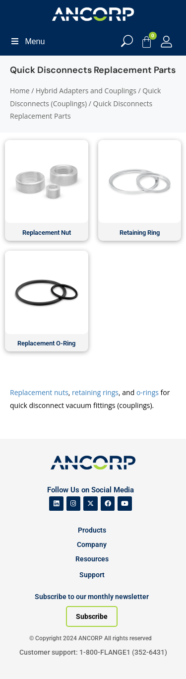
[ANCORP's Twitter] (90, 503)
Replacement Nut (46, 232)
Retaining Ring (140, 232)
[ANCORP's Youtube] (125, 503)
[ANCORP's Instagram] (73, 503)
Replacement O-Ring (46, 343)
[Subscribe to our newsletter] (92, 616)
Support (92, 575)
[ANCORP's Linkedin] (56, 503)
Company (92, 544)
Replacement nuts (39, 392)
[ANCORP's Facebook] (108, 503)
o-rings (147, 392)
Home (20, 90)
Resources (92, 559)
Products (92, 530)
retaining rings (95, 392)
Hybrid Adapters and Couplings (86, 90)
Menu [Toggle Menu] (27, 41)
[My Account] (166, 41)
